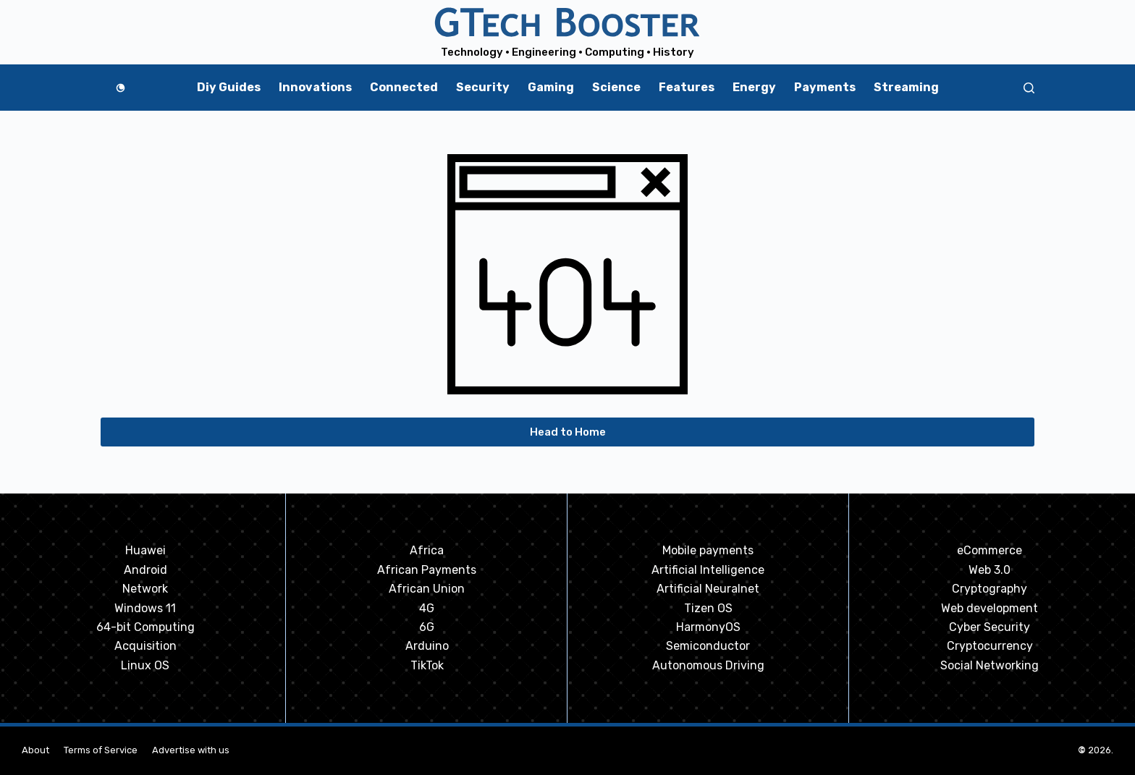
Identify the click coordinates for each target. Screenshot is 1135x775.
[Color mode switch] (120, 87)
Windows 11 (145, 608)
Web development (989, 608)
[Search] (1029, 87)
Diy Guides (229, 87)
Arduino (427, 646)
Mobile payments (708, 550)
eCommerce (989, 550)
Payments (825, 87)
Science (616, 87)
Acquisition (145, 646)
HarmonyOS (708, 627)
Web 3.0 (989, 570)
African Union (427, 589)
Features (686, 87)
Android (145, 570)
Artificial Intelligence (707, 570)
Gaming (551, 87)
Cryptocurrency (990, 646)
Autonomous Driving (708, 665)
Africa (427, 550)
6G (426, 627)
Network (145, 589)
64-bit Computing (145, 627)
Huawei (145, 550)
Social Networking (989, 665)
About (35, 750)
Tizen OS (708, 608)
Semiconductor (708, 646)
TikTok (427, 665)
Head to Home (568, 432)
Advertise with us (190, 750)
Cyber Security (989, 627)
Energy (754, 87)
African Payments (426, 570)
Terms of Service (101, 750)
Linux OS (145, 665)
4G (426, 608)
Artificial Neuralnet (708, 589)
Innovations (315, 87)
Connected (404, 87)
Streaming (906, 87)
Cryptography (989, 589)
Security (483, 87)
